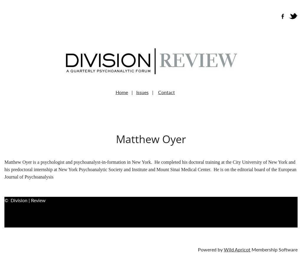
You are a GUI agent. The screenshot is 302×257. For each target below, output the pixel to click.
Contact (166, 92)
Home (122, 92)
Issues (142, 92)
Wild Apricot (237, 249)
